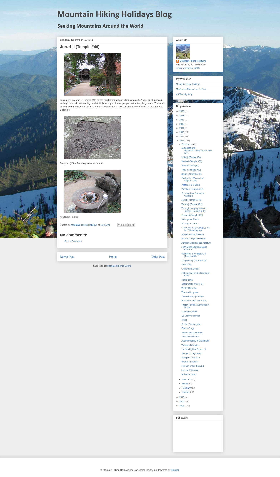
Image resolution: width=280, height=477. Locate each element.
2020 (182, 111)
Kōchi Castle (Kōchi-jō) (192, 284)
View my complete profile (188, 68)
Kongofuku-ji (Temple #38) (193, 260)
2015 (182, 124)
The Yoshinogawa (189, 292)
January (186, 392)
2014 (182, 128)
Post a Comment (73, 241)
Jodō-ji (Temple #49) (191, 170)
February (186, 388)
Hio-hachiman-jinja (190, 165)
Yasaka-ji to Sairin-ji (190, 185)
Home (113, 256)
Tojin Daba (186, 264)
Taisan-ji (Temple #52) (191, 204)
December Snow (189, 311)
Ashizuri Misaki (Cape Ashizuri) (196, 243)
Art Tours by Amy (184, 94)
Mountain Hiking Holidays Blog (114, 14)
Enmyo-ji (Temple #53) (192, 215)
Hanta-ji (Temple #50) (191, 161)
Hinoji (184, 320)
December (187, 144)
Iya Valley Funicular (190, 316)
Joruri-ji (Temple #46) (191, 200)
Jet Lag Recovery (189, 370)
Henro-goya (187, 280)
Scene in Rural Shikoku (192, 234)
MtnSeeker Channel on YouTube (191, 89)
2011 (182, 140)
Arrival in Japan (188, 374)
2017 (182, 119)
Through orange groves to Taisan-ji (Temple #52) (193, 209)
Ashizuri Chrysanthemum (193, 238)
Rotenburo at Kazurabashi (193, 300)
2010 (182, 397)
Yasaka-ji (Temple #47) (192, 189)
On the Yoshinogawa (191, 324)
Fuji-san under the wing (192, 366)
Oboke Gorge (187, 328)
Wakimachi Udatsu (190, 345)
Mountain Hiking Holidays (193, 61)
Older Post (158, 256)
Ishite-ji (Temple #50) (191, 157)
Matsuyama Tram (189, 223)
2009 (182, 401)
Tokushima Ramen (190, 336)
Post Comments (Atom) (119, 266)
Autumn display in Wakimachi (195, 341)
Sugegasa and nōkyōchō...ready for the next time (196, 150)
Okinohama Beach (190, 269)
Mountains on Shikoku (191, 332)
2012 (182, 136)
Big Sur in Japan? (189, 361)
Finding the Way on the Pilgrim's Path (192, 179)
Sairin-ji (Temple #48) (191, 174)
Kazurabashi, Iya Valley (192, 296)
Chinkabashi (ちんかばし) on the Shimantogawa (195, 228)
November (187, 379)
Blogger (175, 470)
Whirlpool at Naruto (190, 357)
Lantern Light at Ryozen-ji (193, 349)
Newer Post (67, 256)
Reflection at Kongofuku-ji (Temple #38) (193, 255)
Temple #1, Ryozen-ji (191, 353)
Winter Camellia (189, 288)
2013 (182, 132)
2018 (182, 115)
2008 (182, 405)
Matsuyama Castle (190, 219)
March (185, 383)
